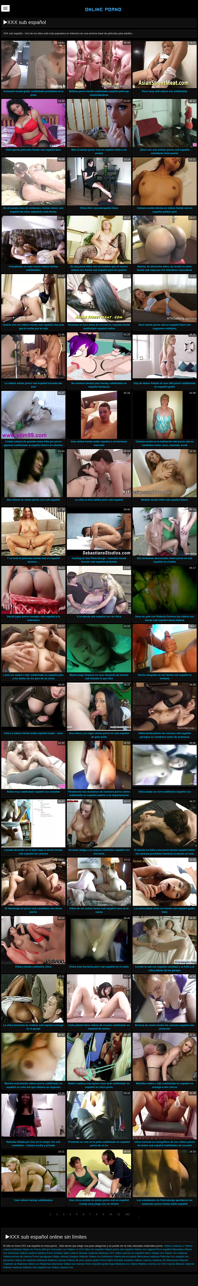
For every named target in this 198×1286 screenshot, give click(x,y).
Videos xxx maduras (176, 1253)
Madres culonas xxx (149, 1263)
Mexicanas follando (177, 1260)
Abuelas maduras (89, 1253)
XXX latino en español (91, 1249)
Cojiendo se (10, 1263)
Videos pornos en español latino (133, 1253)
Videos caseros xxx (62, 1267)
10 (110, 1214)
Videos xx (72, 1249)
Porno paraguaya (42, 1256)
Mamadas (178, 1249)
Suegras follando (79, 1256)
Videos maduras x (174, 1245)
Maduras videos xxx (28, 1263)
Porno (50, 1253)
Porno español (164, 1249)
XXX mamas (168, 1263)
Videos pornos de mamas (17, 1256)
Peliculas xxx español (172, 1256)
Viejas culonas (60, 1256)
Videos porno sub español (119, 1249)
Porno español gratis (97, 1263)
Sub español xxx (41, 1267)
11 (118, 1214)
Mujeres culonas (57, 1260)
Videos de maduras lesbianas (31, 1260)
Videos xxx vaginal (144, 1249)
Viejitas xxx (157, 1253)
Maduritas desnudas (51, 1263)
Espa (112, 1263)
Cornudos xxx (59, 1249)
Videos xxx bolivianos (101, 1256)
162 (127, 1214)
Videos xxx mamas (74, 1263)
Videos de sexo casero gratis (83, 1260)
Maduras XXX (106, 1253)
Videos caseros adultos (33, 1253)
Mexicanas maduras (148, 1256)
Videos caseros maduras (148, 1260)
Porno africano (42, 1249)
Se (164, 1260)
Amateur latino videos (66, 1253)
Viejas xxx (27, 1249)
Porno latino (106, 1260)
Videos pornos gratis (125, 1256)
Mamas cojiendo (185, 1263)
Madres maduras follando (17, 1267)
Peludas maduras (124, 1260)
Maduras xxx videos (126, 1263)
